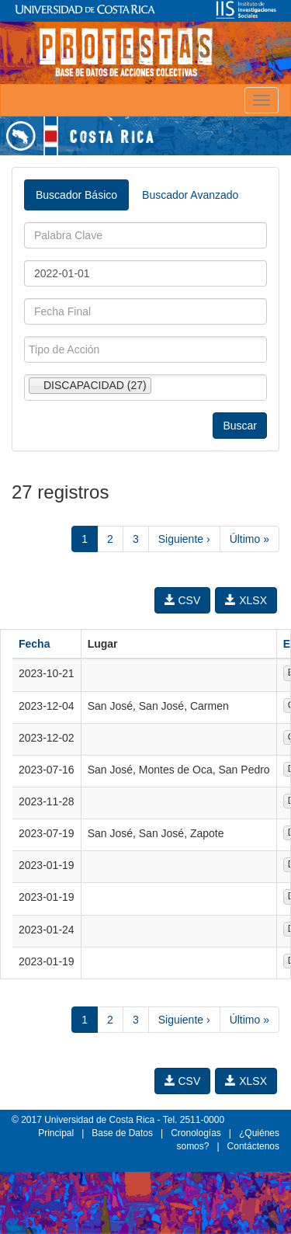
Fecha (34, 644)
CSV (183, 600)
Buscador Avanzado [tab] (190, 195)
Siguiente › (184, 539)
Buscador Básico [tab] (76, 195)
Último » (249, 539)
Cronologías (196, 1133)
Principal (56, 1133)
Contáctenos (253, 1146)
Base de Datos (122, 1133)
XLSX (246, 600)
